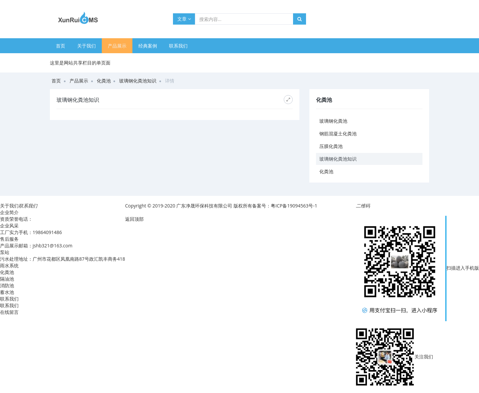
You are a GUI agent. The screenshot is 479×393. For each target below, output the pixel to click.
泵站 (4, 252)
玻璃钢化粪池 (333, 121)
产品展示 (117, 46)
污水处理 (9, 259)
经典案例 (147, 46)
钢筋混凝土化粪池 (338, 133)
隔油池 (7, 279)
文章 (184, 19)
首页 (60, 46)
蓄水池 (7, 292)
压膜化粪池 (331, 146)
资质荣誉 (9, 219)
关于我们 (86, 46)
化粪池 (104, 80)
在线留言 (9, 312)
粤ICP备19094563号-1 (294, 205)
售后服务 (9, 239)
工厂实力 (9, 232)
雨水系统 (9, 265)
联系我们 (178, 46)
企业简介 (9, 212)
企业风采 (9, 225)
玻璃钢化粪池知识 (137, 80)
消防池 (7, 285)
